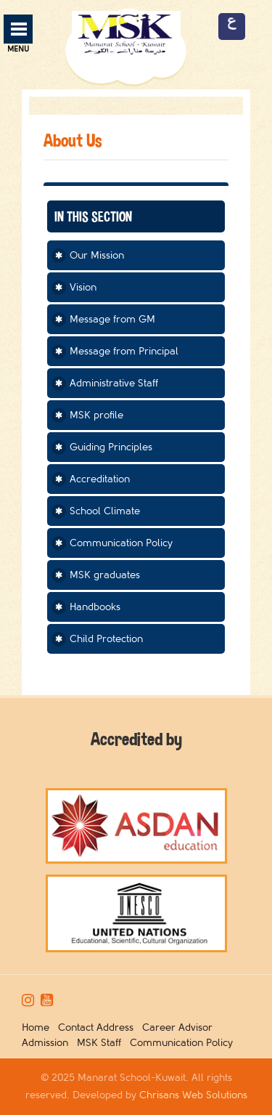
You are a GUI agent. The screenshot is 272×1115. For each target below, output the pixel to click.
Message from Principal (124, 351)
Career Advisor (180, 1027)
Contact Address (98, 1027)
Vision (83, 287)
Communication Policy (121, 543)
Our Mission (97, 255)
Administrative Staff (114, 383)
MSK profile (96, 415)
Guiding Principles (111, 447)
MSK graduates (105, 574)
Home (38, 1027)
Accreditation (100, 479)
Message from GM (112, 319)
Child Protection (106, 638)
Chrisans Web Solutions (193, 1095)
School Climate (105, 511)
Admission (48, 1042)
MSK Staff (102, 1042)
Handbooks (95, 606)
